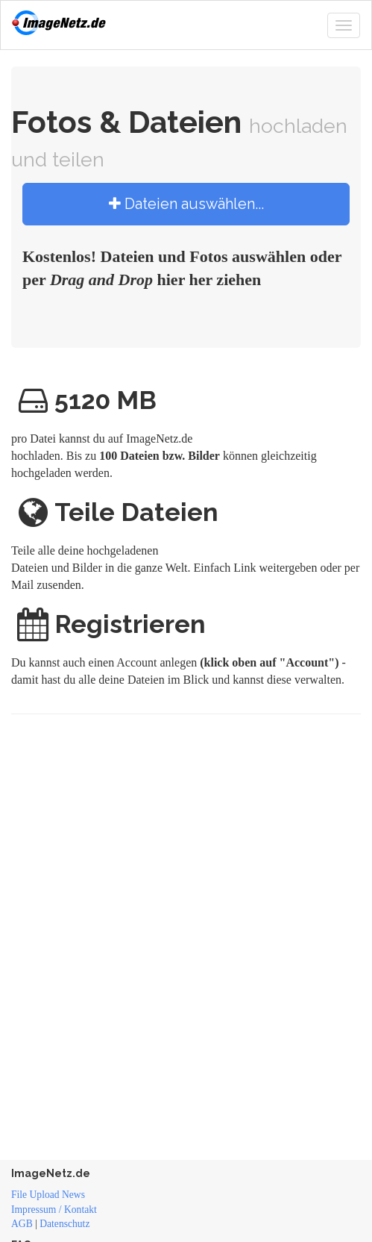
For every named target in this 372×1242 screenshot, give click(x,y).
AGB (22, 1223)
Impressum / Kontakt (54, 1209)
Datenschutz (64, 1223)
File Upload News (48, 1194)
